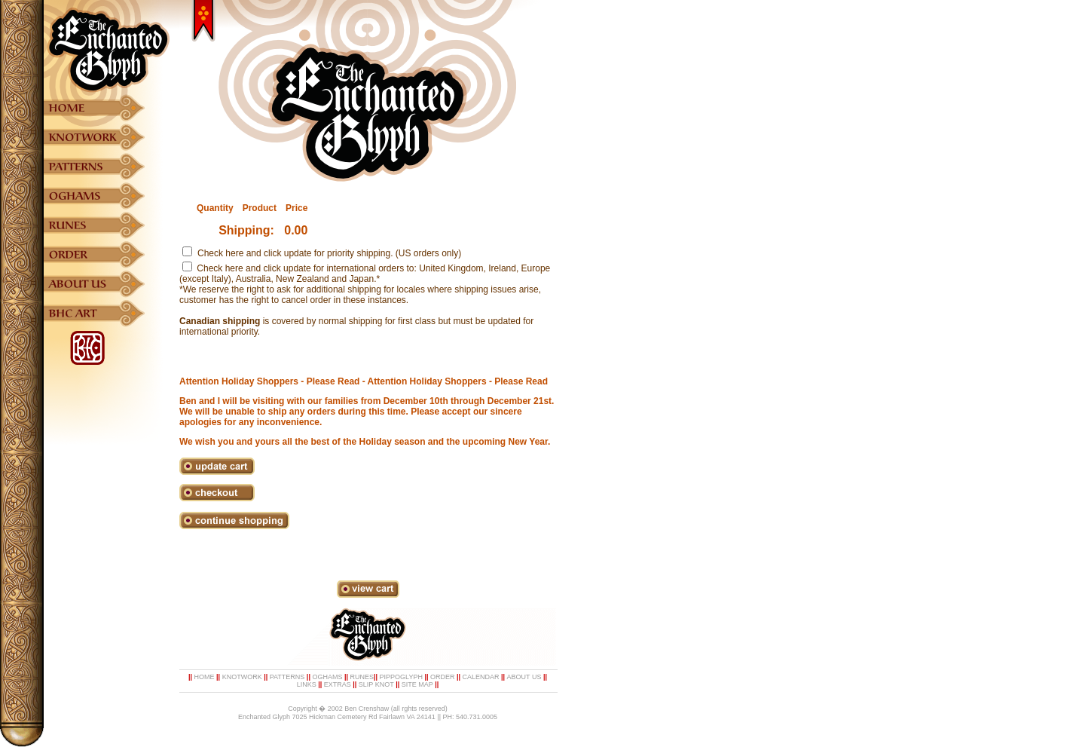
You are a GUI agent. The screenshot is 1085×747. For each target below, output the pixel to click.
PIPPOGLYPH (401, 677)
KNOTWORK (242, 677)
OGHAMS (327, 677)
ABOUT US (524, 677)
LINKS (306, 684)
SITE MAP (417, 684)
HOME (204, 677)
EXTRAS (337, 684)
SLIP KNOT (376, 684)
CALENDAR (481, 677)
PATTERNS (287, 677)
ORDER (442, 677)
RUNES (362, 677)
